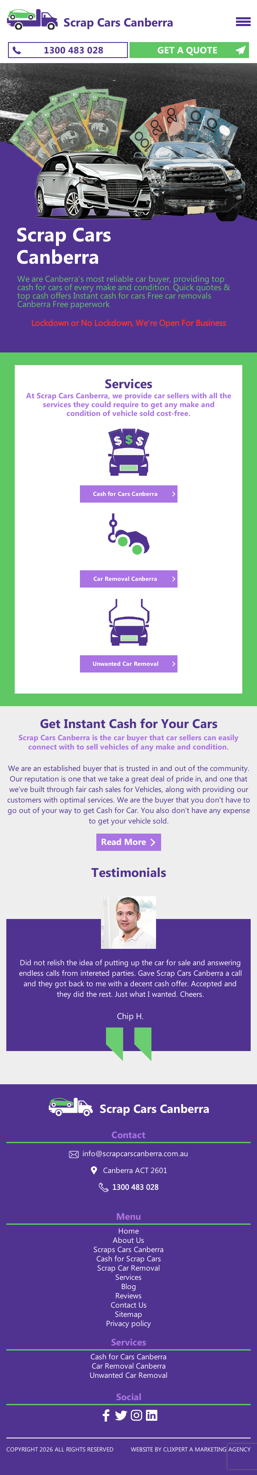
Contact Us (129, 1307)
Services (128, 1279)
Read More (123, 843)
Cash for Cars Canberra (128, 1358)
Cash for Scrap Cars (128, 1260)
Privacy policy (128, 1325)
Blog (128, 1288)
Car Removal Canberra (129, 1368)
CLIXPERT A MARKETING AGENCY (207, 1450)
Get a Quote (187, 50)
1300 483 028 (73, 50)
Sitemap (128, 1316)
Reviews (128, 1297)
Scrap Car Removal (128, 1270)
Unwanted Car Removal (128, 1377)
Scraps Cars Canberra (128, 1251)
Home (128, 1233)
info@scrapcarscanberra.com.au (135, 1155)
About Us (128, 1242)
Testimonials (128, 875)
